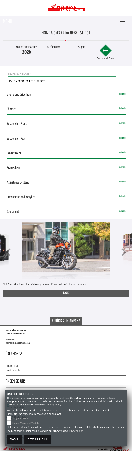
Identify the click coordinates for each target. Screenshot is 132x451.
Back (66, 293)
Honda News (12, 366)
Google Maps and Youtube (26, 423)
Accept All (37, 439)
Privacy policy (54, 404)
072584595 (11, 339)
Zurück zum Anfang (66, 321)
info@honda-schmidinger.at (18, 342)
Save (14, 439)
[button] (8, 252)
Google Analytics (21, 418)
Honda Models (13, 370)
